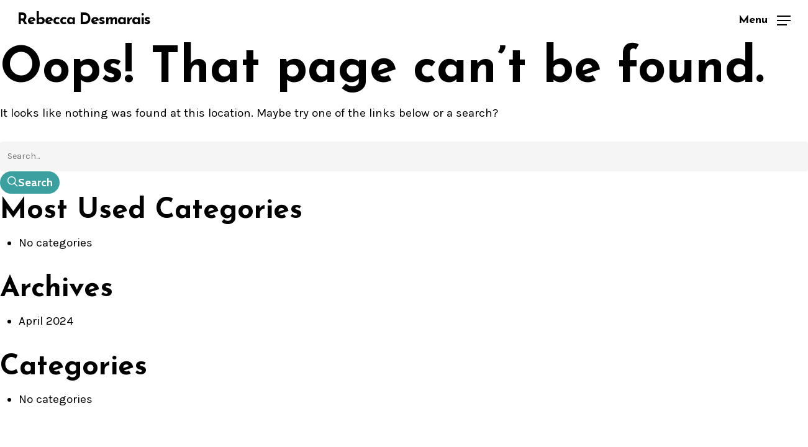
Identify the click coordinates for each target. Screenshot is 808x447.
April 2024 (46, 321)
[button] (764, 20)
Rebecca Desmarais (83, 20)
